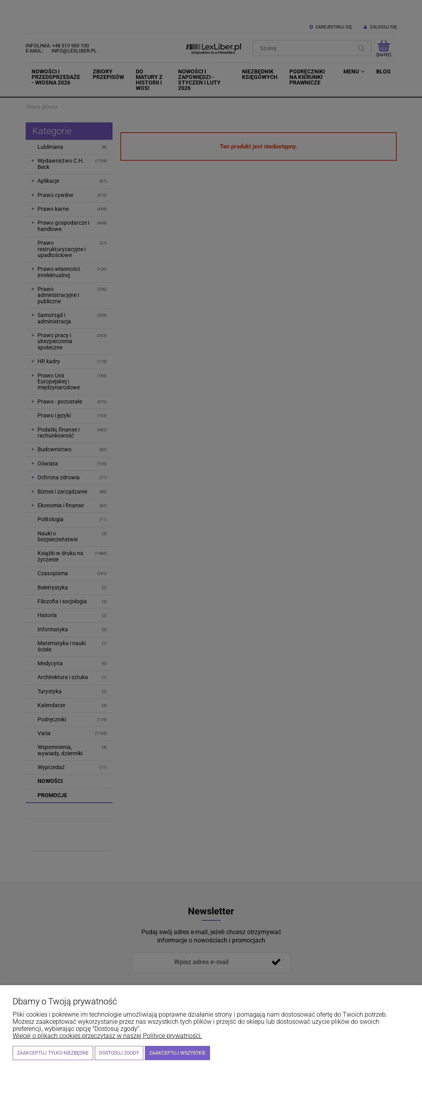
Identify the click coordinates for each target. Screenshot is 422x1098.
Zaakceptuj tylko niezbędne (53, 1053)
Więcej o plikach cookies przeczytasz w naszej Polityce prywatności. (107, 1036)
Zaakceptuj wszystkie (177, 1053)
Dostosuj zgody (119, 1053)
